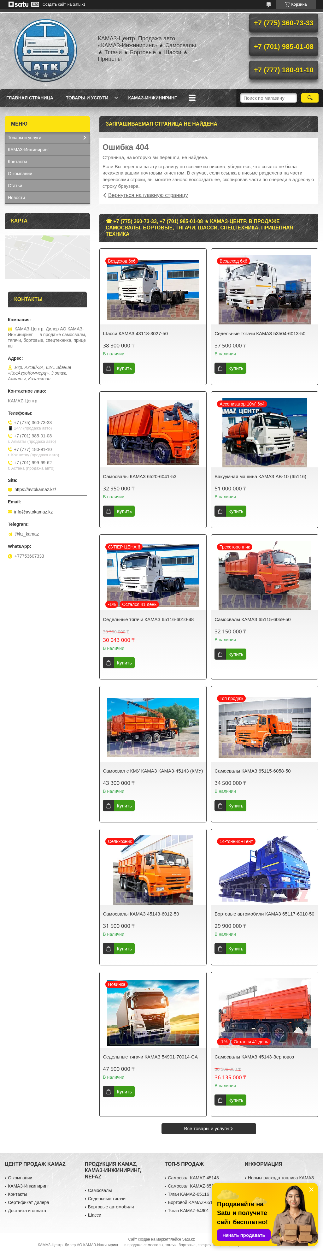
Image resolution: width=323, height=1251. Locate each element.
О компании (20, 173)
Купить (124, 368)
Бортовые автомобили (111, 1206)
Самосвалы (100, 1190)
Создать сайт (54, 4)
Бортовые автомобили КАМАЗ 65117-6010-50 (264, 913)
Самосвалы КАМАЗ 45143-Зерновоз (254, 1056)
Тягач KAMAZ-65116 (188, 1194)
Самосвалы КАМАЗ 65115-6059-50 (252, 619)
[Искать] (310, 98)
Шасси (94, 1215)
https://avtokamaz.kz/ (35, 489)
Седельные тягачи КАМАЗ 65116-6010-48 (148, 619)
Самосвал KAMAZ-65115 (193, 1186)
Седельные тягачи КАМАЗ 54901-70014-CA (150, 1056)
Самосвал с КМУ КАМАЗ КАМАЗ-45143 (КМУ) (153, 771)
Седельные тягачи (107, 1198)
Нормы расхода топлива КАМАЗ (281, 1177)
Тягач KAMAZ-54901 (188, 1210)
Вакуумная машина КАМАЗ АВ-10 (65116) (260, 476)
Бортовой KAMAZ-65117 (192, 1202)
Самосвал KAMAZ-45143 (193, 1177)
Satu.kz (188, 1239)
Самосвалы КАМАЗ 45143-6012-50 (141, 913)
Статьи (15, 185)
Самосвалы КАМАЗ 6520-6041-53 (139, 476)
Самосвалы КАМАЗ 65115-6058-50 (252, 771)
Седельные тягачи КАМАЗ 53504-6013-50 (259, 333)
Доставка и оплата (27, 1210)
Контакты (17, 161)
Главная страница (29, 97)
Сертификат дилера (28, 1202)
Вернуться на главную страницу (148, 195)
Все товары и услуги (206, 1128)
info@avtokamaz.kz (33, 511)
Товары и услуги (87, 97)
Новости (16, 197)
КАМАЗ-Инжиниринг (152, 97)
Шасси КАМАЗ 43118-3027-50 (135, 333)
